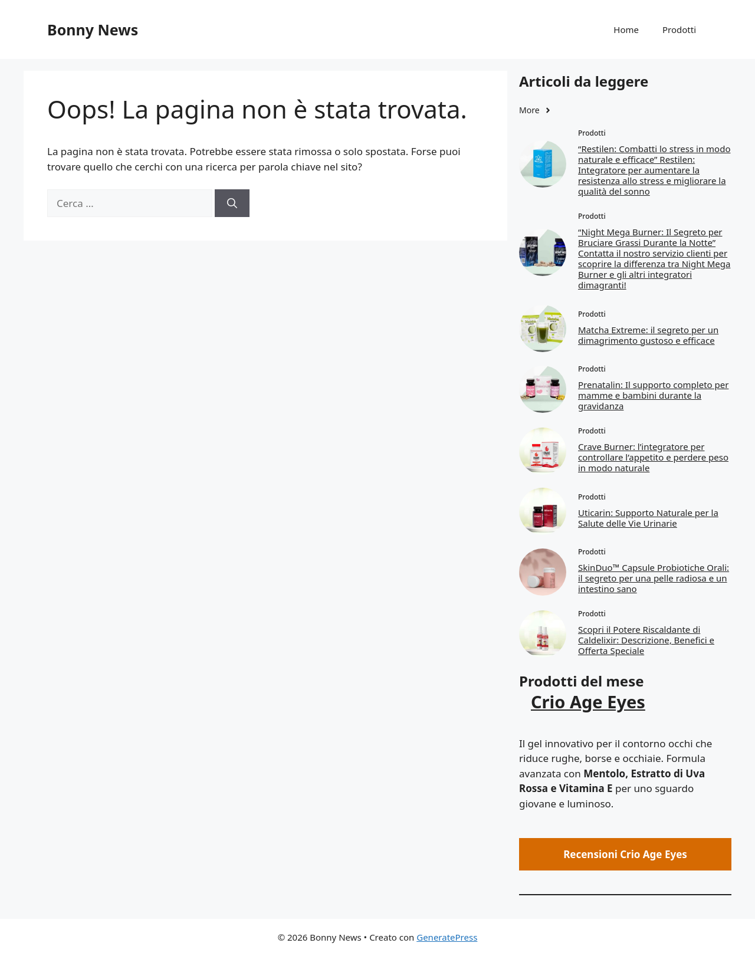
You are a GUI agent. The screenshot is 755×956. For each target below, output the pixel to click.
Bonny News (92, 29)
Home (626, 29)
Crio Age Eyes (588, 701)
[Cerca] (232, 203)
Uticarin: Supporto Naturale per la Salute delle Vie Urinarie (648, 518)
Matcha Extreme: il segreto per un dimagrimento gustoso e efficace (648, 335)
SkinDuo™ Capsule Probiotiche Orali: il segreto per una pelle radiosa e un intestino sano (653, 577)
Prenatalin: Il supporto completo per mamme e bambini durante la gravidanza (653, 395)
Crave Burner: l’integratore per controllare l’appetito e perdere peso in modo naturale (653, 457)
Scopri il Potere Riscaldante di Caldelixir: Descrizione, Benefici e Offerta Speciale (646, 639)
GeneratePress (446, 937)
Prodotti (679, 29)
